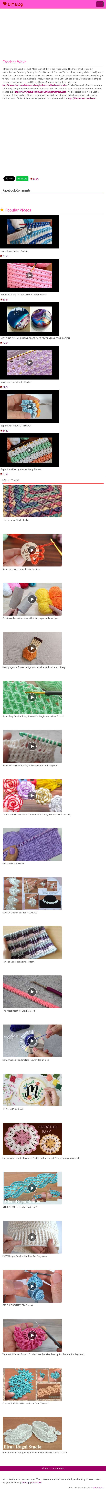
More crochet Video (53, 1468)
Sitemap (25, 1482)
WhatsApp (22, 178)
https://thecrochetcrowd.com (81, 98)
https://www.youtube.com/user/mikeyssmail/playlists (40, 91)
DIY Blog (12, 4)
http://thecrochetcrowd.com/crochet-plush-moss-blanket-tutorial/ (34, 85)
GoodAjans (98, 1487)
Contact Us (36, 1482)
